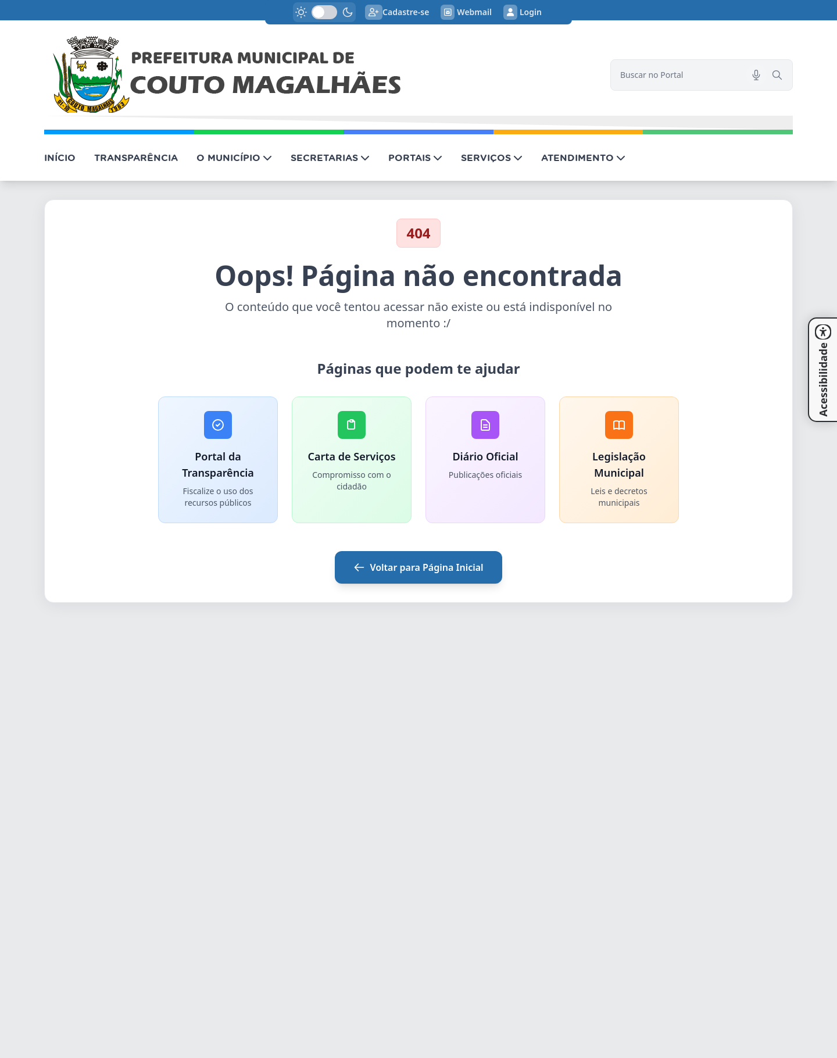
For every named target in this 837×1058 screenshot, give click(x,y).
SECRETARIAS (330, 157)
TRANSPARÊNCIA (136, 157)
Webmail (466, 12)
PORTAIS (415, 157)
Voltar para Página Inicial (418, 567)
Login (522, 12)
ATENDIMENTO (583, 157)
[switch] (324, 12)
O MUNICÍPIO (234, 157)
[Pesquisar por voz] (756, 75)
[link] (320, 75)
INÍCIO (60, 157)
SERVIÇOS (492, 157)
